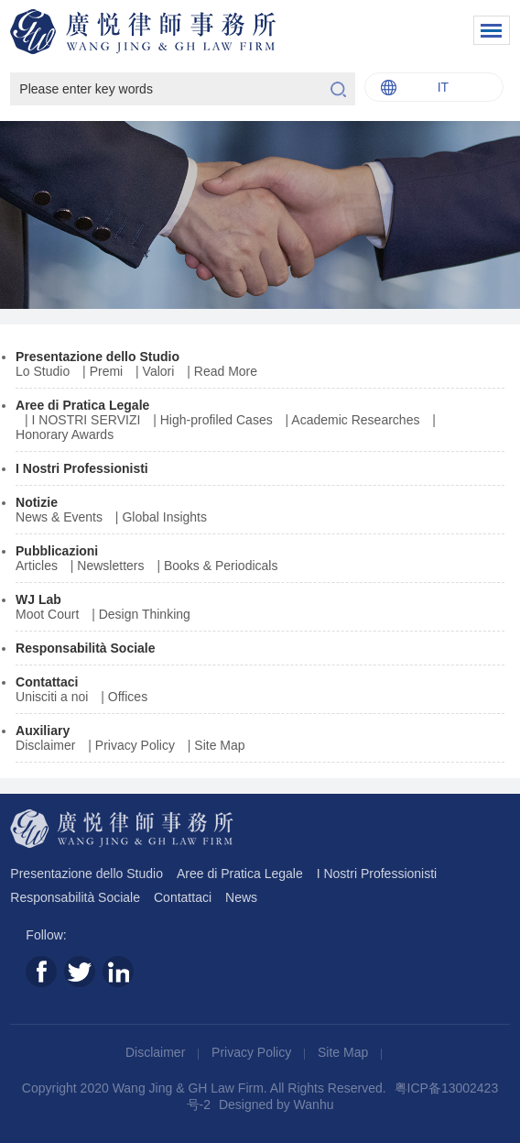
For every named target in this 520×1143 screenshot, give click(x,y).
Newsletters (110, 565)
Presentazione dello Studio (97, 356)
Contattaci (47, 682)
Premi (107, 371)
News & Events (59, 517)
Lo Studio (43, 371)
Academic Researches (355, 419)
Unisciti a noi (52, 696)
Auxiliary (43, 730)
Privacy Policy (135, 745)
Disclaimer (45, 745)
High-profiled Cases (216, 419)
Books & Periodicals (221, 565)
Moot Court (47, 614)
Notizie (37, 502)
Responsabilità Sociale (86, 648)
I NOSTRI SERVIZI (86, 419)
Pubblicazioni (57, 551)
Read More (225, 371)
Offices (127, 696)
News (241, 897)
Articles (37, 565)
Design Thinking (144, 614)
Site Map (219, 745)
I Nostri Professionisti (82, 468)
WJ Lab (38, 599)
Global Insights (164, 517)
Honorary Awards (65, 434)
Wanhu (314, 1104)
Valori (159, 371)
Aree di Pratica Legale (82, 405)
